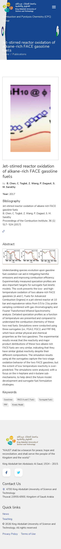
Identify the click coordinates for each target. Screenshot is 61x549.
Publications (17, 35)
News (5, 514)
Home (3, 35)
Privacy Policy (10, 534)
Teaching (7, 519)
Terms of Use (28, 534)
